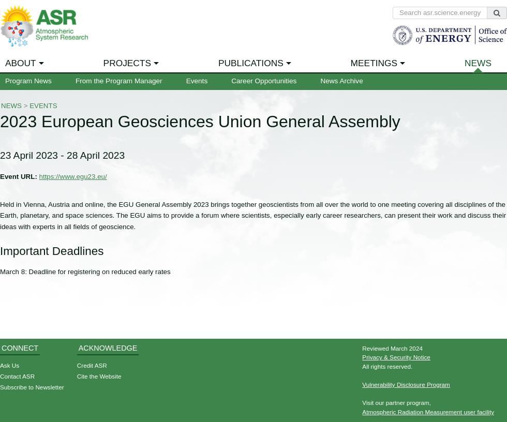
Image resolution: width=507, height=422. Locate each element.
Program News (28, 81)
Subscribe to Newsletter (32, 387)
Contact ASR (17, 376)
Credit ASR (92, 365)
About (20, 63)
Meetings (374, 63)
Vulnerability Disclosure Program (406, 384)
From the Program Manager (119, 81)
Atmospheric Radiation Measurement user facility (428, 412)
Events (197, 81)
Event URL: (18, 176)
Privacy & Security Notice (396, 357)
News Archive (341, 81)
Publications (251, 63)
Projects (127, 63)
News (478, 63)
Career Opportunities (263, 81)
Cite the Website (99, 376)
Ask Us (9, 365)
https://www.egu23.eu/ (73, 176)
